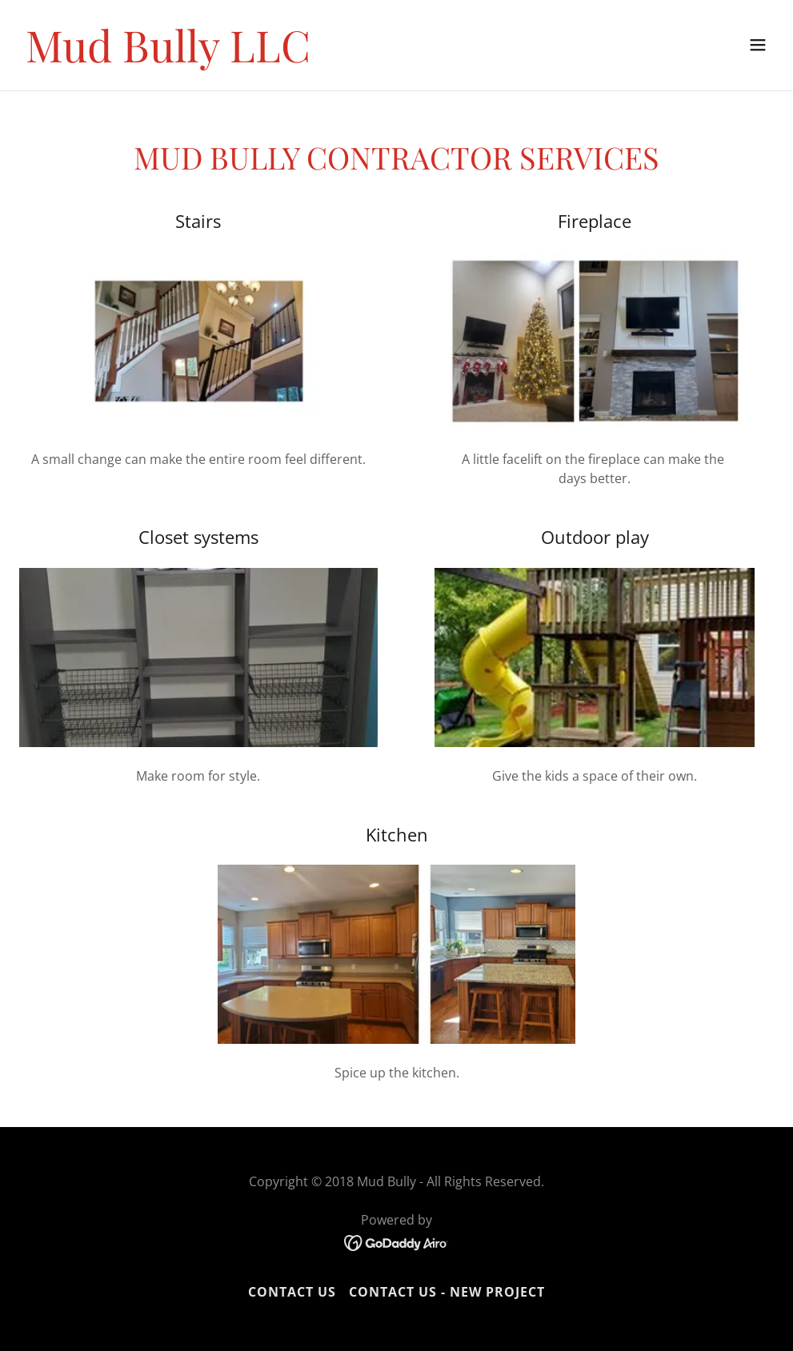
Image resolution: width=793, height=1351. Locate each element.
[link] (168, 57)
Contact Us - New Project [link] (447, 1292)
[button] (758, 45)
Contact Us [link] (292, 1292)
